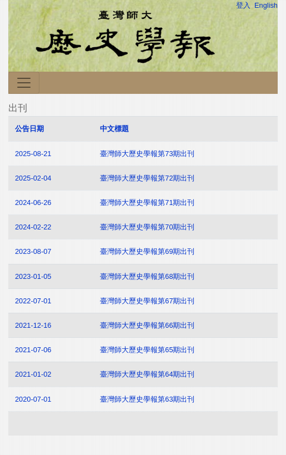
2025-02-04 (33, 178)
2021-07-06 (33, 350)
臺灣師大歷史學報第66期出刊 (148, 325)
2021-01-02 (33, 374)
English (266, 5)
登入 (243, 5)
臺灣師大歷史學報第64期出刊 (147, 374)
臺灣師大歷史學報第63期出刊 (147, 399)
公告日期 (29, 128)
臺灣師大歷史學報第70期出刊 (148, 227)
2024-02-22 (33, 227)
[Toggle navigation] (23, 83)
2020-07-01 (33, 399)
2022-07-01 (33, 301)
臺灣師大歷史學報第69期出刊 (148, 251)
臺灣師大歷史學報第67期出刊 (148, 301)
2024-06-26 (33, 202)
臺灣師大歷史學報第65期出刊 (148, 350)
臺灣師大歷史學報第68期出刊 (148, 276)
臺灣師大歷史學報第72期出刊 (148, 178)
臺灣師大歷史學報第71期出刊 (148, 202)
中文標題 (114, 128)
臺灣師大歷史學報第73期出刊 (148, 153)
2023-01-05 (33, 276)
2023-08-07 (33, 251)
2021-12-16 (33, 325)
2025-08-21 (33, 153)
